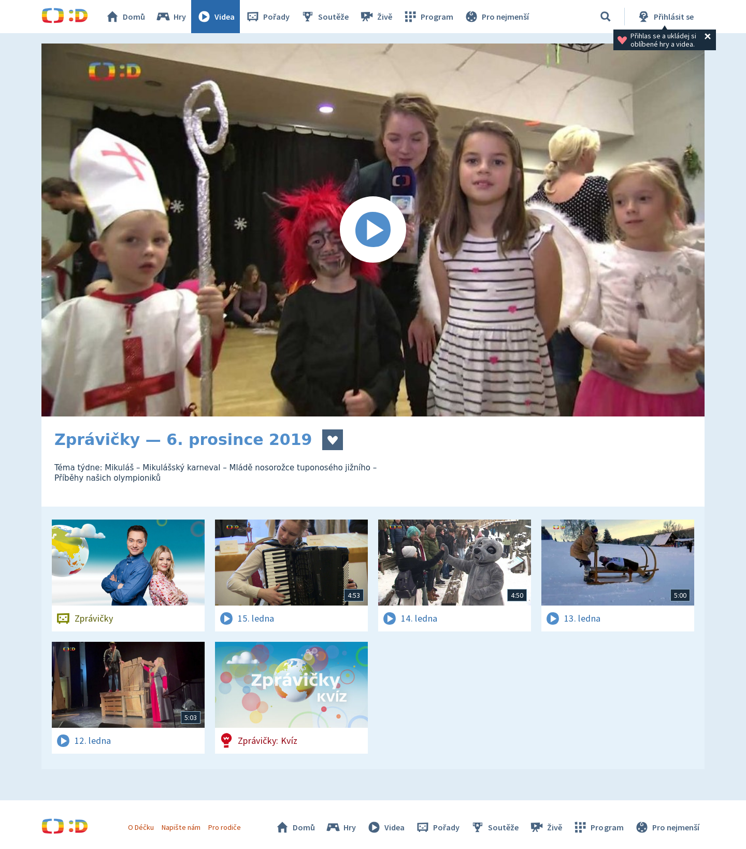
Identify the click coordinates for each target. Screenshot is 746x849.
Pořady (267, 16)
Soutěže (324, 16)
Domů (125, 16)
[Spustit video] (373, 230)
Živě (375, 16)
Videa (215, 16)
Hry (170, 16)
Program (428, 16)
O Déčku (141, 827)
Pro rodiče (224, 827)
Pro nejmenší (496, 16)
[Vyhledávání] (605, 16)
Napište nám (181, 827)
